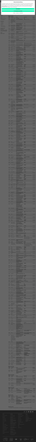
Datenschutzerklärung (4, 6)
